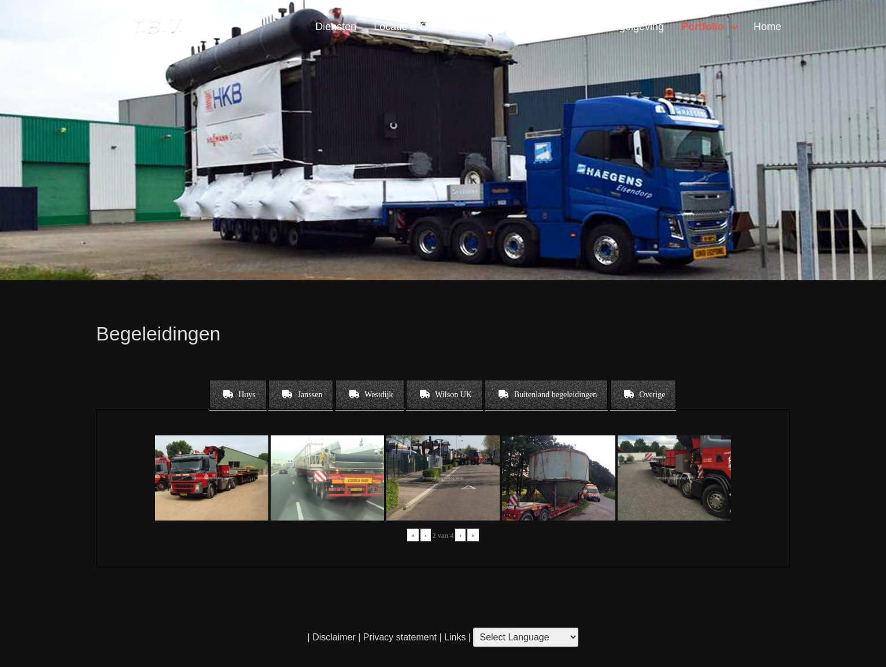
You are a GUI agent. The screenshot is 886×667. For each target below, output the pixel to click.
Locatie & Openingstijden (431, 26)
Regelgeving (635, 26)
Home (767, 26)
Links (454, 637)
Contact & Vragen (547, 26)
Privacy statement (400, 637)
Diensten (335, 26)
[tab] (238, 395)
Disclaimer (334, 637)
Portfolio (702, 26)
